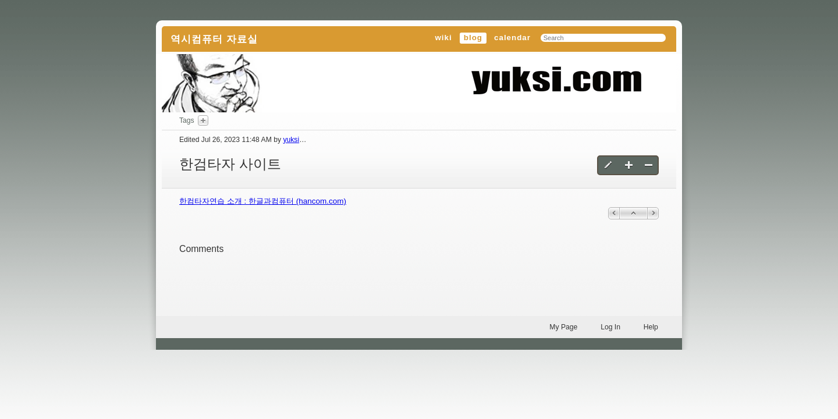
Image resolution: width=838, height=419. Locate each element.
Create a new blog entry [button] (628, 165)
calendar (512, 37)
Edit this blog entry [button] (609, 165)
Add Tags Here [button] (203, 120)
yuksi (291, 140)
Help (651, 327)
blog (473, 37)
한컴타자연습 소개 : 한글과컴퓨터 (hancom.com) (262, 201)
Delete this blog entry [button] (648, 165)
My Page (563, 327)
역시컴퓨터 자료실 (214, 39)
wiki (443, 37)
